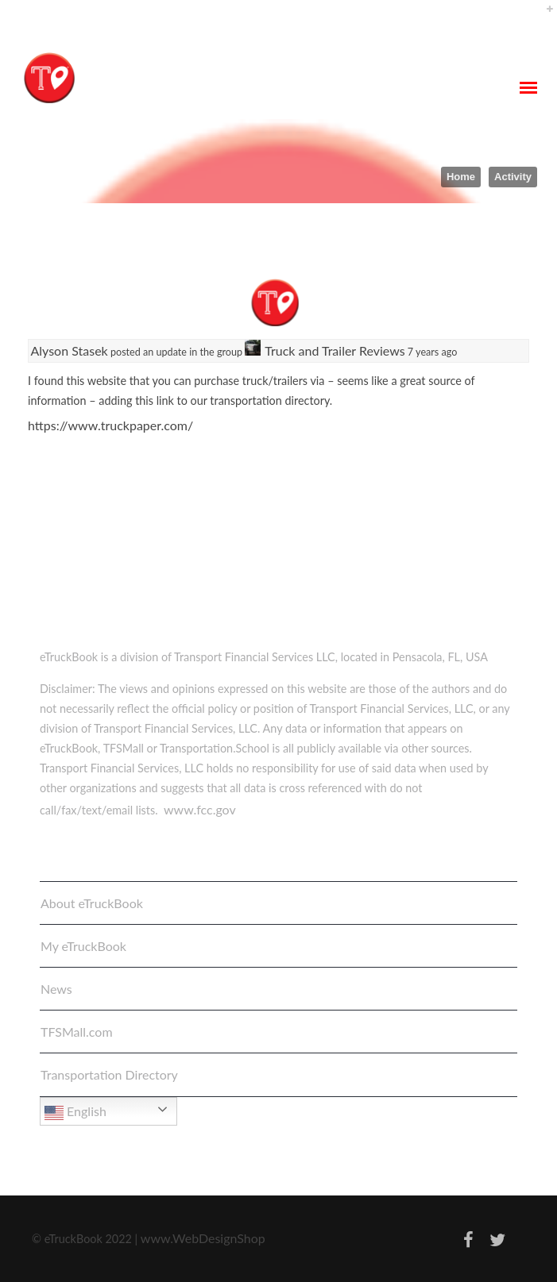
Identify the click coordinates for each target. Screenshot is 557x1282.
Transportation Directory (109, 1074)
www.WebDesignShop (203, 1237)
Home (461, 177)
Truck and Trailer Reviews (334, 350)
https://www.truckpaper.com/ (110, 425)
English (75, 1112)
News (56, 988)
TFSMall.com (77, 1031)
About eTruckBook (92, 902)
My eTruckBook (83, 945)
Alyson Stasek (69, 350)
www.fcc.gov (200, 809)
